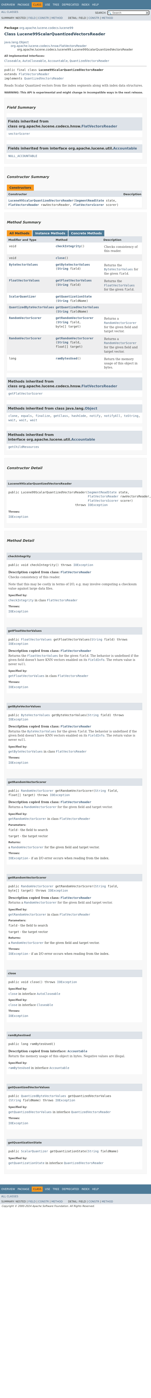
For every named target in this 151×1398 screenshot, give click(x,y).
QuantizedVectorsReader (89, 61)
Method (57, 17)
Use (47, 4)
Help (95, 4)
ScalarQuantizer (22, 296)
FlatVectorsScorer (88, 205)
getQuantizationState (74, 296)
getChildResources (23, 447)
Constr (43, 17)
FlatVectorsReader (34, 74)
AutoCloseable (34, 61)
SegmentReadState (89, 200)
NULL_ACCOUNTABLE (22, 156)
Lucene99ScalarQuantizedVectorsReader (40, 200)
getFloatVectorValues (74, 280)
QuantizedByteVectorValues (31, 307)
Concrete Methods (86, 233)
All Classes (9, 11)
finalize (42, 416)
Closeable (12, 61)
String (62, 268)
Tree (56, 4)
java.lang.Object (16, 42)
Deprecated (70, 4)
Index (86, 4)
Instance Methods (50, 233)
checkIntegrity (68, 246)
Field (32, 17)
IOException (98, 505)
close (60, 258)
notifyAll (112, 416)
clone (12, 416)
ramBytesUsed (66, 358)
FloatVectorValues (24, 280)
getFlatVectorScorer (25, 393)
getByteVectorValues (73, 264)
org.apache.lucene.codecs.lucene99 (46, 28)
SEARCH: (100, 12)
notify (95, 416)
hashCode (79, 416)
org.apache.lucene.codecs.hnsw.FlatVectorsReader (49, 46)
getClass (61, 416)
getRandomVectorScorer (75, 318)
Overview (8, 4)
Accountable (58, 61)
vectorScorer (19, 133)
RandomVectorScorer (25, 318)
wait (12, 420)
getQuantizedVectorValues (77, 307)
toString (131, 416)
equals (26, 416)
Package (23, 4)
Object (91, 408)
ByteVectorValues (23, 264)
